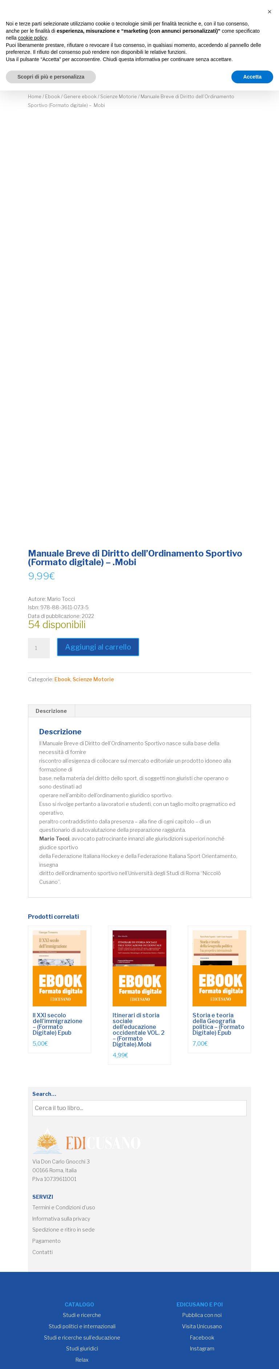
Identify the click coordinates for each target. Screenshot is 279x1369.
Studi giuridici (82, 1348)
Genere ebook (80, 96)
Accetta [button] (252, 77)
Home (34, 96)
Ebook (52, 96)
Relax (82, 1360)
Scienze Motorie (118, 96)
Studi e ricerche (82, 1315)
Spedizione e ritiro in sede (63, 1229)
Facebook (202, 1337)
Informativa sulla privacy (61, 1219)
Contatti (42, 1252)
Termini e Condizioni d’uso (63, 1207)
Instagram (202, 1348)
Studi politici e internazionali (82, 1326)
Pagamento (46, 1241)
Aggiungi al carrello (98, 647)
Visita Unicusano (202, 1326)
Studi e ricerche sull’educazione (82, 1337)
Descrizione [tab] (51, 711)
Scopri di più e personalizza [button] (50, 77)
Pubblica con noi (202, 1315)
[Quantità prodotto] (39, 648)
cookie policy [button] (32, 38)
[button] (269, 11)
